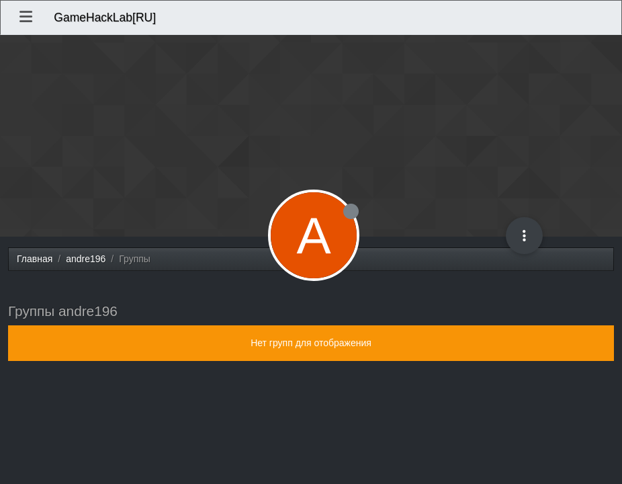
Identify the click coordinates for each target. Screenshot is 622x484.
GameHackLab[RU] (105, 17)
